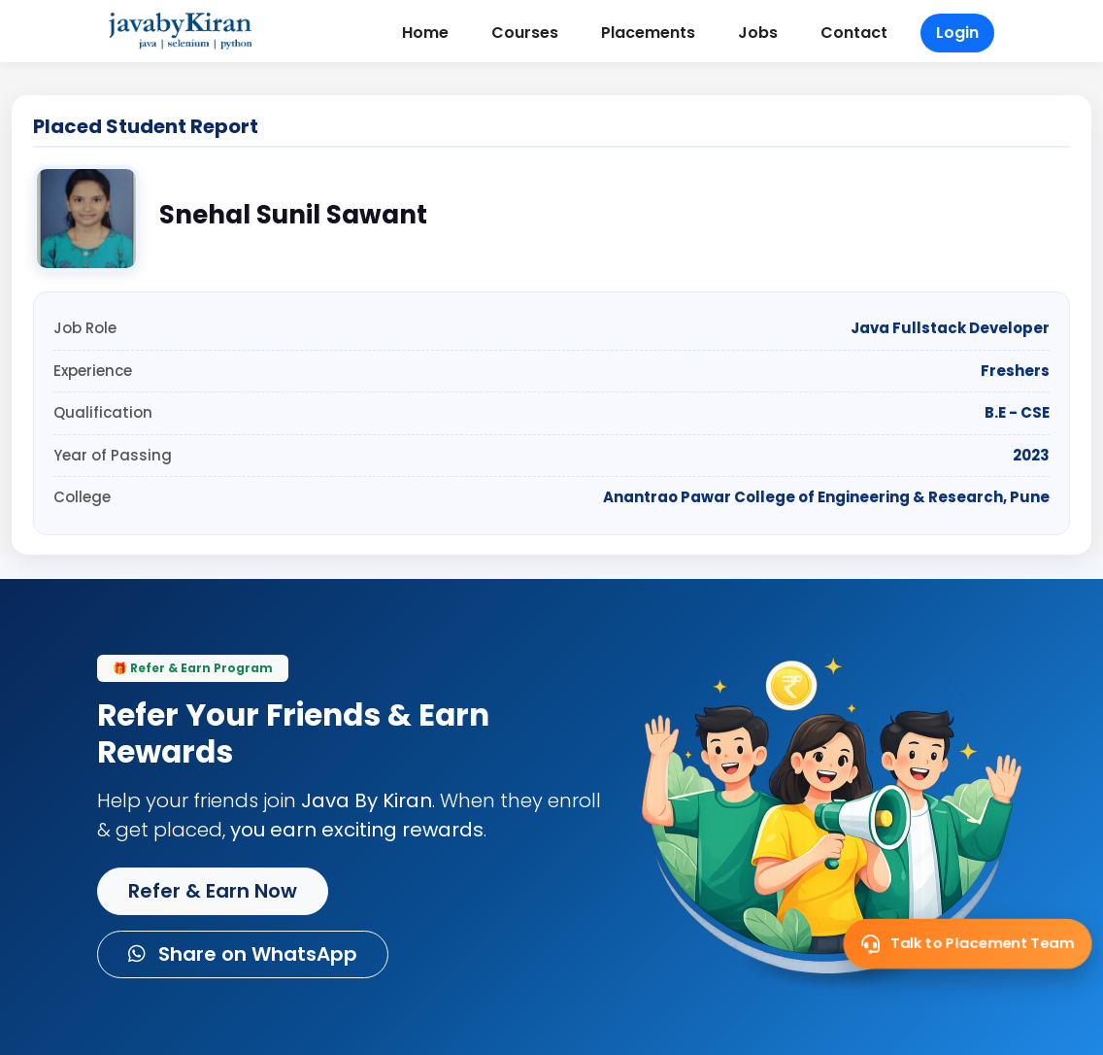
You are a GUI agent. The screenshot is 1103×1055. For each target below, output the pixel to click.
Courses (524, 32)
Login (957, 32)
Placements (648, 32)
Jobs (758, 32)
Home (425, 32)
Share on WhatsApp (242, 954)
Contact (853, 32)
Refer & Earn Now (212, 890)
